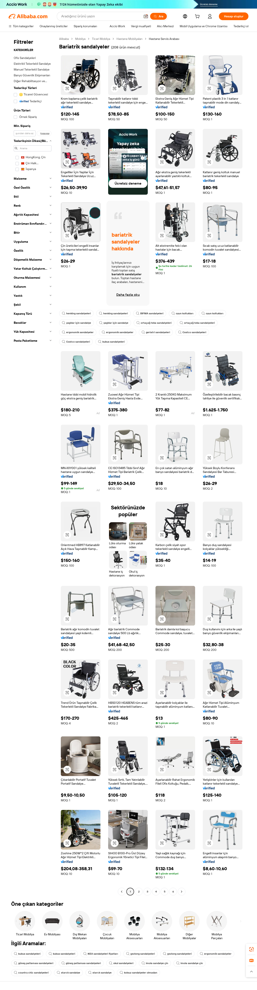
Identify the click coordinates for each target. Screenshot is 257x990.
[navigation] (32, 465)
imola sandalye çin (155, 963)
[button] (145, 16)
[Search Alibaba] (100, 16)
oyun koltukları (182, 313)
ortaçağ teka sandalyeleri (154, 323)
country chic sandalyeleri (31, 972)
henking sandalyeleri (76, 313)
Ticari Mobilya (101, 39)
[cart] (198, 17)
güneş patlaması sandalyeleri (33, 963)
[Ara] (158, 16)
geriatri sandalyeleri (156, 332)
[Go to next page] (181, 891)
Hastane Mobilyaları (129, 39)
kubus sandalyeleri (111, 341)
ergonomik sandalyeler (78, 332)
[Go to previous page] (122, 891)
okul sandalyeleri (121, 963)
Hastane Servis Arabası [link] (164, 39)
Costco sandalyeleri (192, 332)
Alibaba (64, 39)
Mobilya (80, 39)
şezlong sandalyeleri (140, 953)
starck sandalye (68, 972)
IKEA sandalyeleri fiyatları (100, 953)
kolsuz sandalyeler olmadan (138, 972)
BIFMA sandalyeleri (149, 313)
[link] (251, 949)
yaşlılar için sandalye (76, 323)
